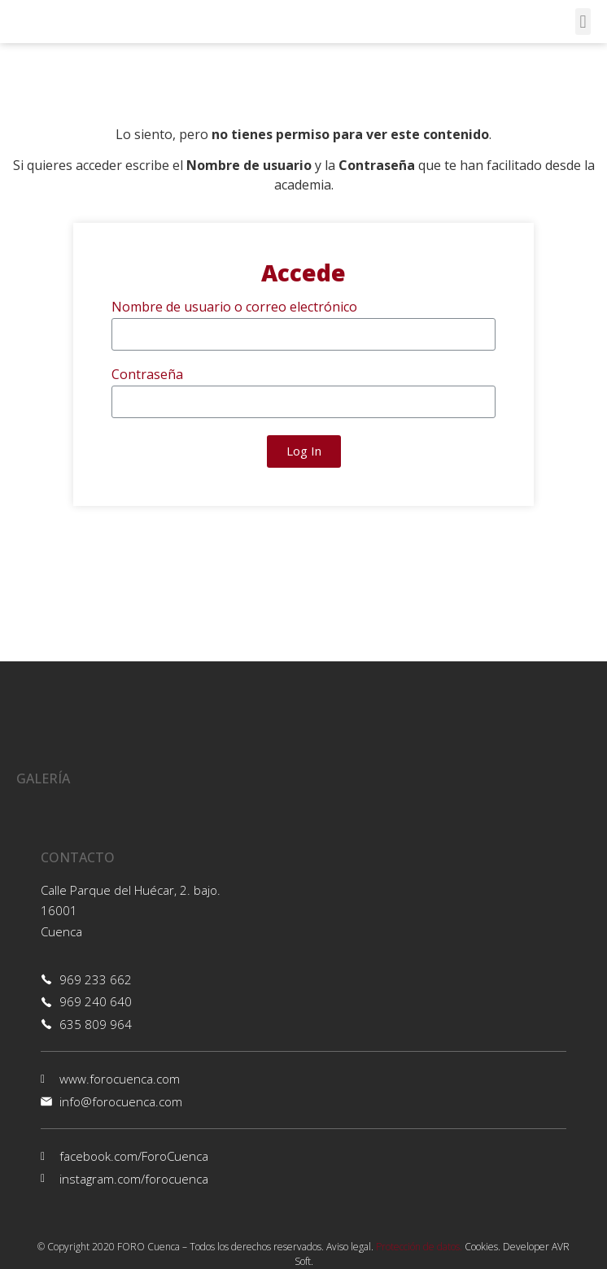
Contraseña (147, 375)
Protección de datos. (419, 1247)
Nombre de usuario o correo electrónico (234, 308)
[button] (583, 21)
